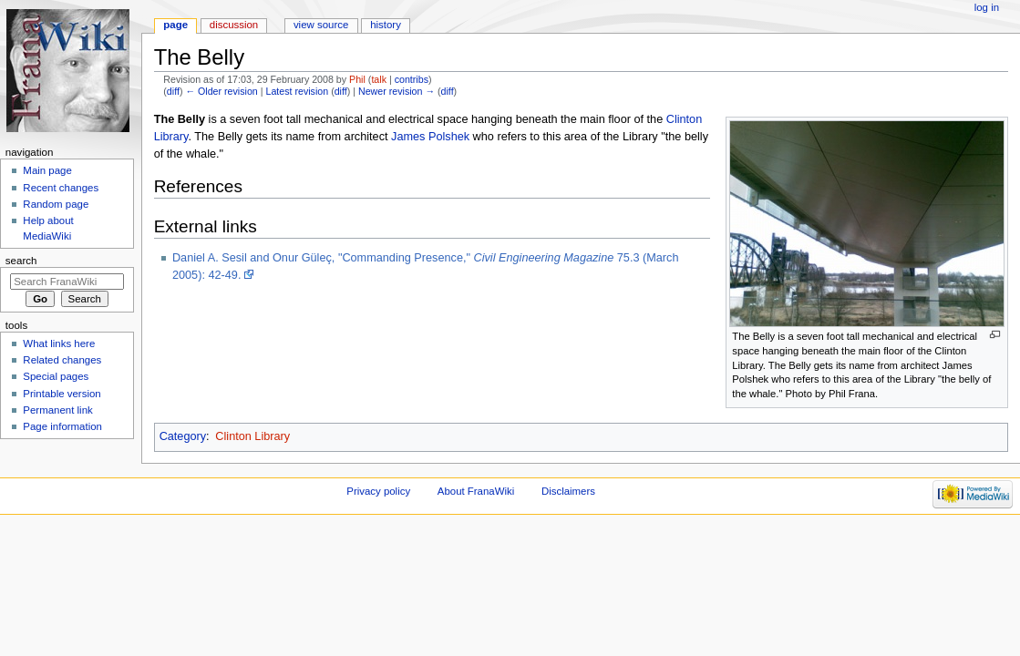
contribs (411, 79)
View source (321, 24)
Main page (47, 170)
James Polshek (430, 136)
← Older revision (221, 91)
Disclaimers (568, 491)
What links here (59, 343)
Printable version (61, 393)
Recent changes (60, 187)
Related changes (62, 359)
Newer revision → (396, 91)
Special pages (55, 376)
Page (175, 24)
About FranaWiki (476, 491)
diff (173, 91)
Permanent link (57, 410)
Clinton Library (252, 436)
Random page (55, 204)
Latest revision (296, 91)
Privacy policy (378, 491)
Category (183, 436)
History (385, 24)
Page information (62, 426)
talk (378, 79)
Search (21, 260)
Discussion (234, 24)
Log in (986, 7)
